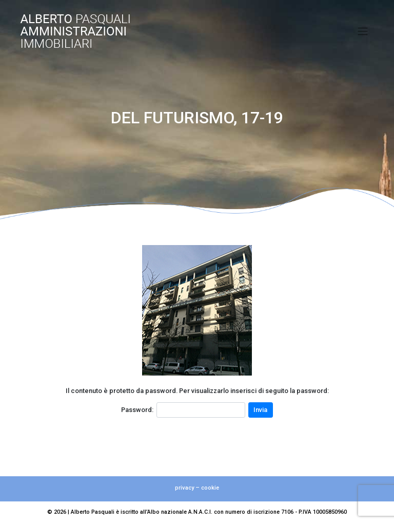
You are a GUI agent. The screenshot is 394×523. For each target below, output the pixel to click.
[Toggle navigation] (363, 31)
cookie (210, 487)
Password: (137, 410)
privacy (184, 487)
